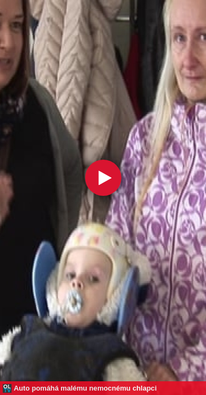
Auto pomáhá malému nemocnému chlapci (85, 388)
